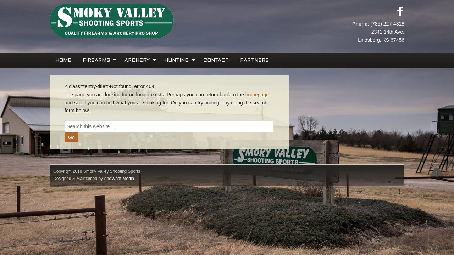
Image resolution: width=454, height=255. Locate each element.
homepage (257, 94)
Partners (254, 60)
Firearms (97, 60)
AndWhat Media (119, 178)
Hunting (177, 60)
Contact (216, 60)
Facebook (399, 11)
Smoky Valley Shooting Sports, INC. (138, 21)
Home (63, 60)
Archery (138, 60)
